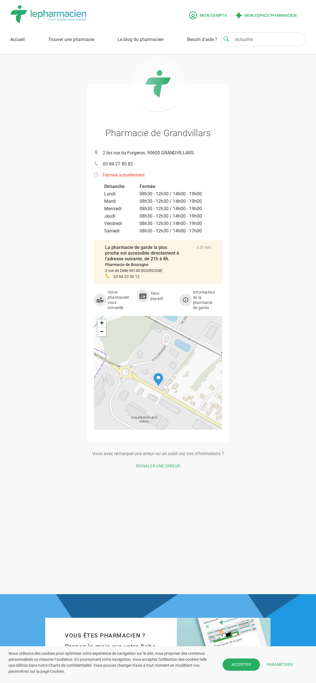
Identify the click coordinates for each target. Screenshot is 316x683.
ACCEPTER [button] (241, 664)
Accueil (17, 39)
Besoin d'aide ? (202, 39)
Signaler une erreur (158, 466)
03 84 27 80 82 (118, 164)
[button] (158, 379)
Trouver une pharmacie (71, 39)
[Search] (226, 39)
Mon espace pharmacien (266, 15)
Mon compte (208, 15)
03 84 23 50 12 (126, 276)
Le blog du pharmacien (141, 39)
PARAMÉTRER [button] (280, 664)
